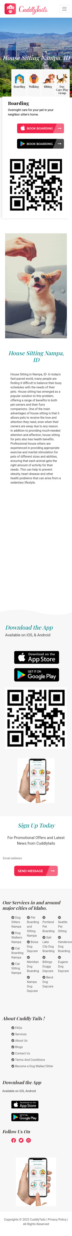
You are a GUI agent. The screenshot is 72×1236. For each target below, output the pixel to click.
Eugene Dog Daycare (63, 964)
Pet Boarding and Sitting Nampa (33, 926)
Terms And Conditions (28, 1060)
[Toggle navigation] (64, 9)
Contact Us (20, 1053)
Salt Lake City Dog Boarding (48, 944)
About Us (19, 1040)
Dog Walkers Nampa (16, 937)
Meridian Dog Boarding (33, 964)
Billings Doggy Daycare (47, 964)
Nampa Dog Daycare (32, 984)
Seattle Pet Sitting (62, 924)
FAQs (16, 1028)
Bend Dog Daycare (47, 982)
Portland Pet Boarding (48, 924)
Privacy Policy (57, 1219)
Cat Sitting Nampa (16, 968)
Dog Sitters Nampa (16, 922)
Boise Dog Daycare (32, 946)
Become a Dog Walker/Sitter (32, 1066)
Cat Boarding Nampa (17, 953)
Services (19, 1034)
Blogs (17, 1047)
